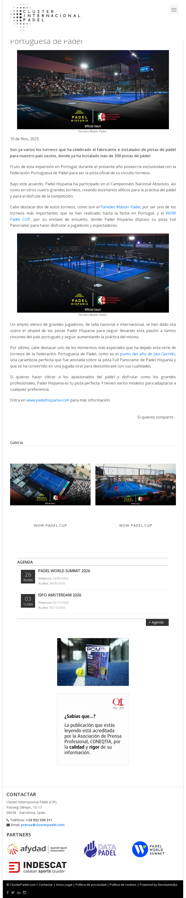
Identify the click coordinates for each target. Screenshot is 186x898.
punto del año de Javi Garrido (147, 353)
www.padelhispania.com (47, 400)
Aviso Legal (64, 884)
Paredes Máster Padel (120, 207)
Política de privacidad (90, 884)
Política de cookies (123, 884)
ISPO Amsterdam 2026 (59, 595)
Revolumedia (167, 884)
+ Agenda (157, 622)
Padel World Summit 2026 (64, 570)
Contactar (46, 884)
